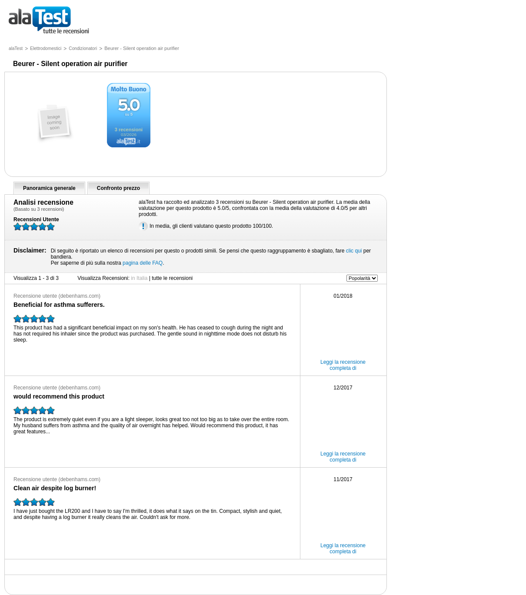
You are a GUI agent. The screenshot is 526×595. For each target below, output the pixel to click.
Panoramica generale (49, 188)
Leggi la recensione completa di (343, 365)
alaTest (16, 48)
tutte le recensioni (49, 21)
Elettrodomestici (45, 48)
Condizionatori (83, 48)
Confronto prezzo (118, 188)
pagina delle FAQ (143, 263)
